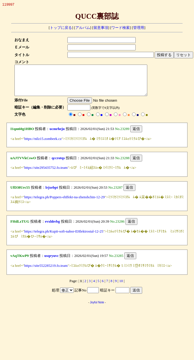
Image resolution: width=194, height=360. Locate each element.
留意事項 (100, 28)
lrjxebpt (52, 193)
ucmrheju (57, 135)
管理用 (138, 28)
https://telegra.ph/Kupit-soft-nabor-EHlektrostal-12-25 (63, 237)
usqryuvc (51, 262)
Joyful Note (97, 308)
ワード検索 (120, 28)
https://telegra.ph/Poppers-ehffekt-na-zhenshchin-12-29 (64, 203)
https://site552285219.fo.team (46, 272)
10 (121, 287)
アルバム (82, 28)
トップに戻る (61, 28)
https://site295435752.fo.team (46, 174)
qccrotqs (58, 164)
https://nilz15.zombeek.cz (43, 145)
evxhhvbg (52, 227)
